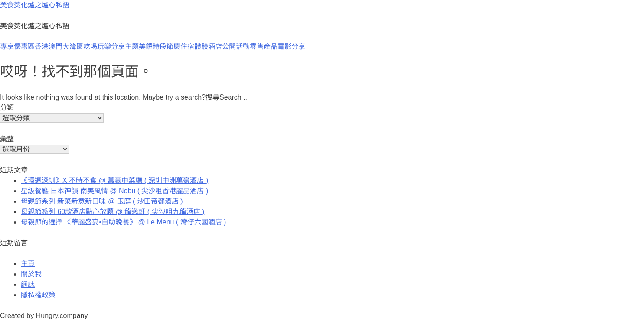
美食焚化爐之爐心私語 (34, 5)
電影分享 (291, 46)
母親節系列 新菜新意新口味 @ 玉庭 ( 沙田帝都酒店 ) (102, 201)
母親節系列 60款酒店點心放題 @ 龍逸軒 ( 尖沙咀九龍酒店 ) (112, 211)
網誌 (28, 284)
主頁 (28, 263)
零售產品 (264, 46)
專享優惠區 (17, 46)
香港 (42, 46)
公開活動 (236, 46)
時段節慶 (166, 46)
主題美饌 (139, 46)
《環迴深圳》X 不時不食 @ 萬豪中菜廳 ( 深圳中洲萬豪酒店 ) (114, 180)
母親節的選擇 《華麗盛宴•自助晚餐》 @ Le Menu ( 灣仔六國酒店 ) (123, 222)
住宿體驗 (194, 46)
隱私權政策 (38, 294)
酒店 (215, 46)
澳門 (55, 46)
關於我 (31, 274)
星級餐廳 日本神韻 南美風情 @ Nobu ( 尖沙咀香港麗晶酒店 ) (114, 191)
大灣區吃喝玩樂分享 (93, 46)
